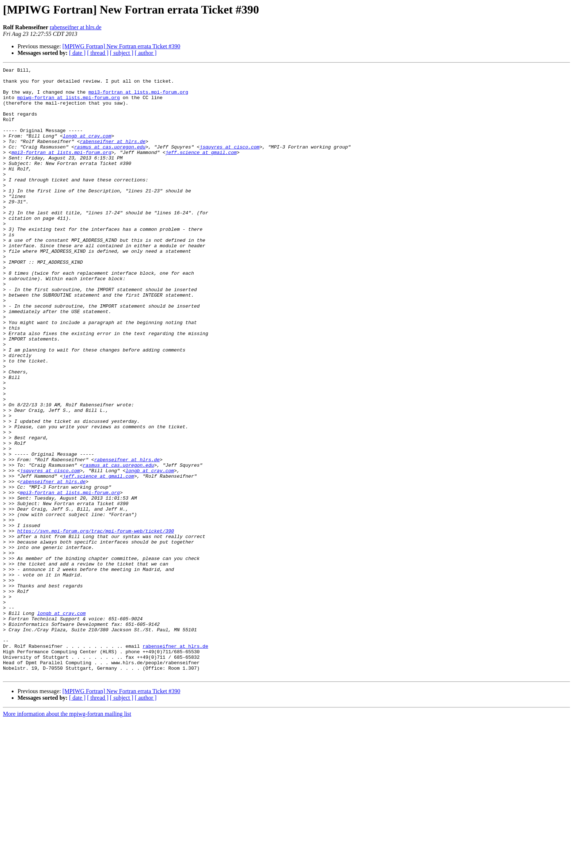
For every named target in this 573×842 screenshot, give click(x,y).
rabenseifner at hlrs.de (76, 27)
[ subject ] (121, 53)
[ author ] (146, 53)
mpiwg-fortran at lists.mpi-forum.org (68, 104)
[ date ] (77, 53)
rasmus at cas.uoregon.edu (109, 163)
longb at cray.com (87, 150)
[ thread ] (98, 53)
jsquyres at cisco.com (229, 163)
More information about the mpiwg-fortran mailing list (67, 835)
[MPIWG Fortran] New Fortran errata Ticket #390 (121, 46)
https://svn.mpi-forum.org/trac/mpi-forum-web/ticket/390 (95, 624)
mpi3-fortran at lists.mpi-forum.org (138, 97)
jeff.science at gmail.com (201, 169)
